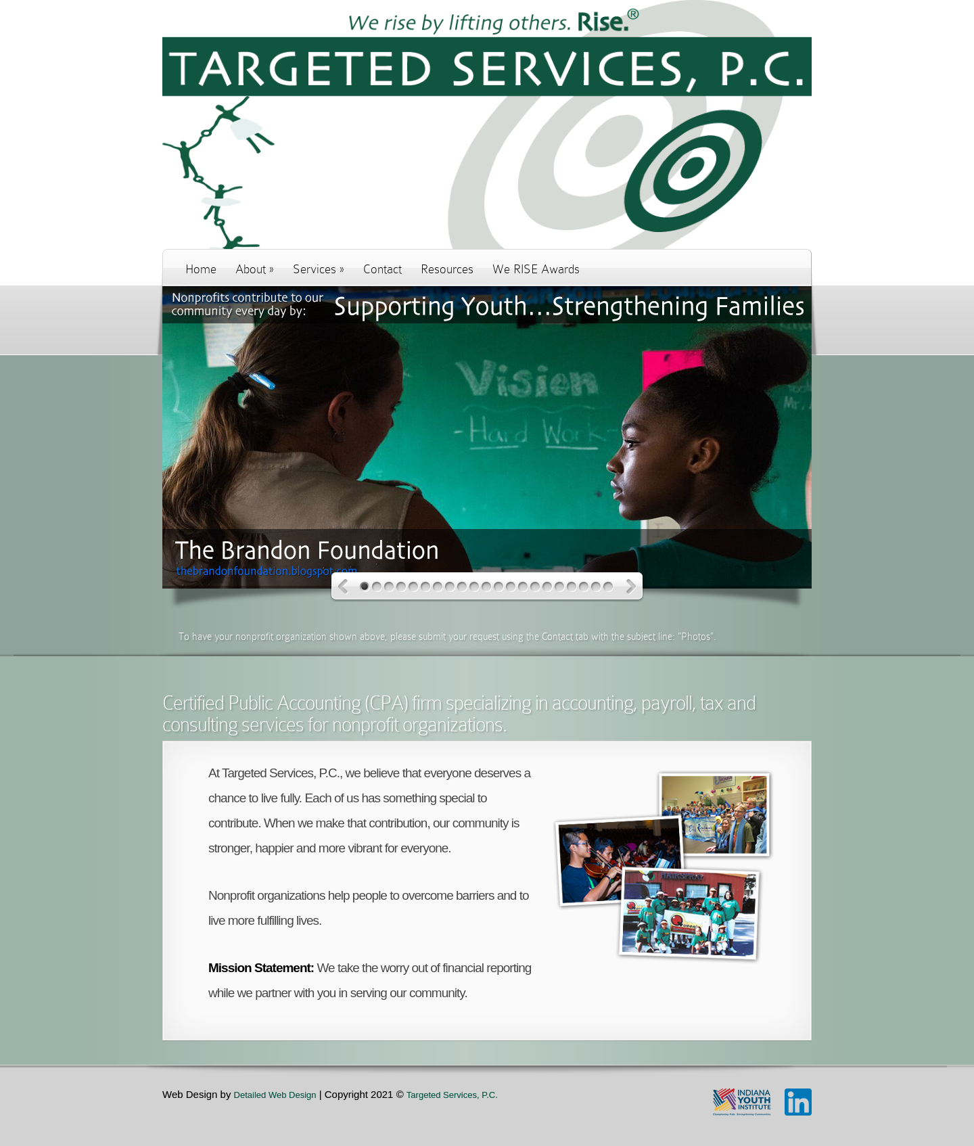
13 (511, 587)
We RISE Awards (536, 269)
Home (200, 269)
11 (487, 587)
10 (474, 587)
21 (608, 587)
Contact (382, 269)
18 (572, 587)
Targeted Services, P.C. (452, 1095)
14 (523, 587)
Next (631, 587)
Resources (447, 269)
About (254, 269)
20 (596, 587)
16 (547, 587)
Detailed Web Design (275, 1095)
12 (499, 587)
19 (584, 587)
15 (535, 587)
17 (560, 587)
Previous (343, 587)
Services (318, 269)
